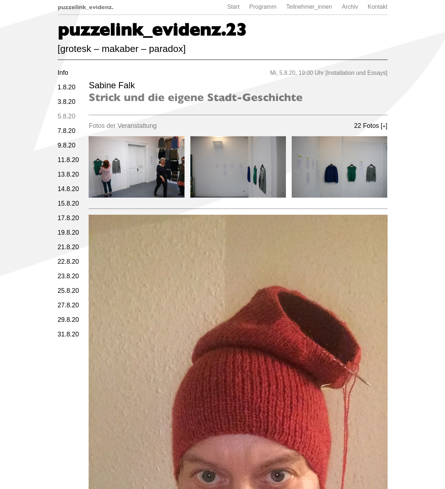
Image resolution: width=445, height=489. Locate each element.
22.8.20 (68, 261)
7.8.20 (67, 130)
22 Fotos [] (371, 125)
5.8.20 (67, 116)
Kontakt (377, 7)
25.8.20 (68, 290)
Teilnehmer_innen (309, 7)
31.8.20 (68, 334)
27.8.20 (68, 305)
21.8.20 (68, 247)
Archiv (350, 7)
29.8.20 (68, 319)
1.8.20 (67, 87)
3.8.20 (67, 101)
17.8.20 (68, 218)
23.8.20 (68, 276)
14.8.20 (68, 189)
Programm (262, 7)
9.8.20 (67, 145)
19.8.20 (68, 232)
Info (63, 72)
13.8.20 (68, 174)
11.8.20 (68, 159)
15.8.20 (68, 203)
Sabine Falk (112, 85)
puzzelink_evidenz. (86, 7)
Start (233, 7)
